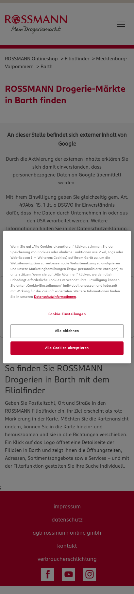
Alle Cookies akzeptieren (67, 348)
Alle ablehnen (67, 331)
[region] (67, 297)
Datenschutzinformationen (55, 296)
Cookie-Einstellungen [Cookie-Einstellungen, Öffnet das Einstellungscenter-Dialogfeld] (67, 314)
